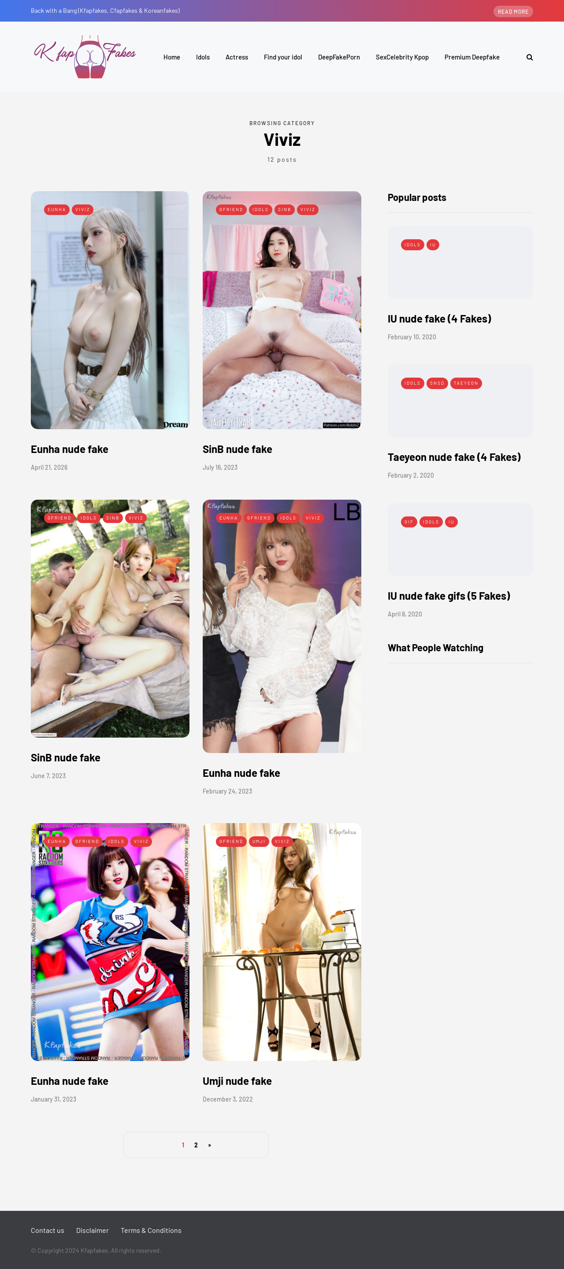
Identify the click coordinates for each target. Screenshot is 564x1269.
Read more (513, 11)
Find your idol (283, 57)
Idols (203, 57)
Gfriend (231, 209)
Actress (237, 57)
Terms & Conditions (151, 1230)
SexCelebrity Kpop (402, 57)
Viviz (82, 209)
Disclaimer (92, 1230)
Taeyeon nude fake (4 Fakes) (454, 456)
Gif (409, 521)
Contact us (47, 1230)
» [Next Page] (209, 1145)
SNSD (437, 383)
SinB (284, 209)
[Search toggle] (526, 56)
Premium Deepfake (472, 57)
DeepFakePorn (339, 57)
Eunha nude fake (69, 448)
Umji (259, 841)
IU (433, 244)
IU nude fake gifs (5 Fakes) (449, 595)
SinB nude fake (237, 448)
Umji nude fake (237, 1080)
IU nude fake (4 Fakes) (439, 318)
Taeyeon (466, 383)
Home (171, 57)
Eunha (57, 209)
